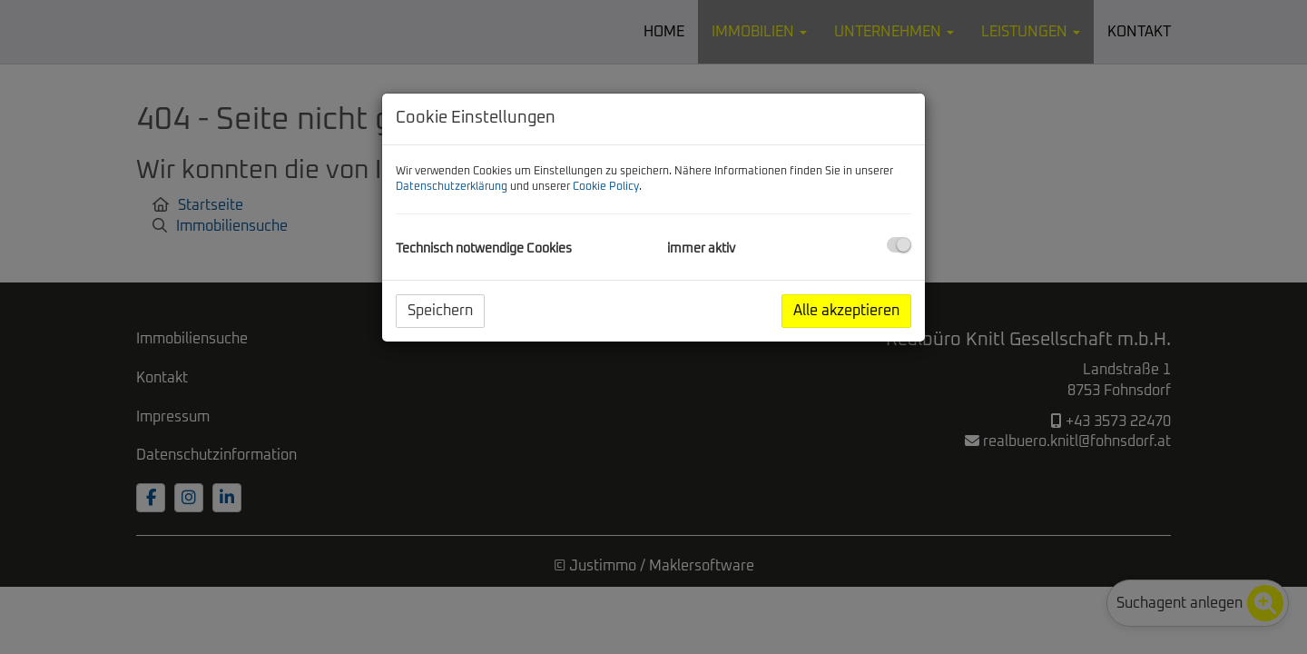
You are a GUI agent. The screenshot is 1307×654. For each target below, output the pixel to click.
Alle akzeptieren (846, 310)
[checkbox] (899, 245)
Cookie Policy (606, 187)
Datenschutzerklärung (451, 187)
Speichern (440, 310)
